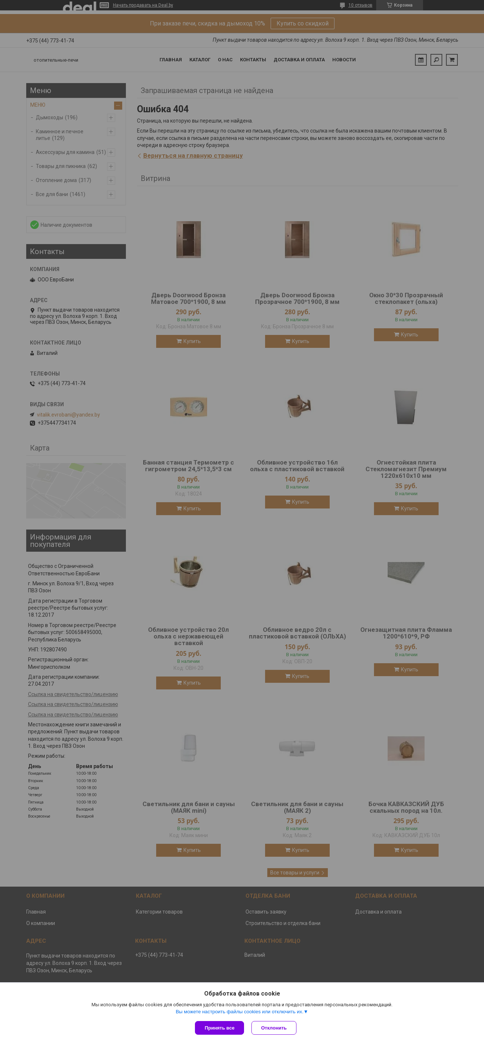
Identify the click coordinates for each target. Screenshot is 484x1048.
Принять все (219, 1028)
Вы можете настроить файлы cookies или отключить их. (239, 1011)
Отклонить (273, 1028)
